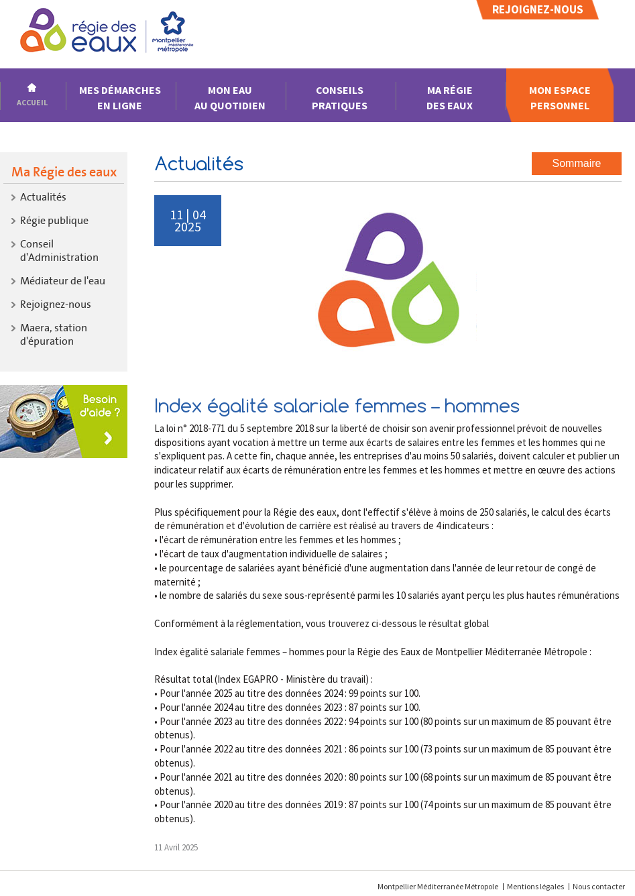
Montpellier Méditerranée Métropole (439, 886)
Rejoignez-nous (537, 9)
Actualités (43, 197)
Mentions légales (535, 886)
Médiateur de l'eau (62, 281)
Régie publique (54, 220)
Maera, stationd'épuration (53, 334)
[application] (601, 862)
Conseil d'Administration (59, 250)
